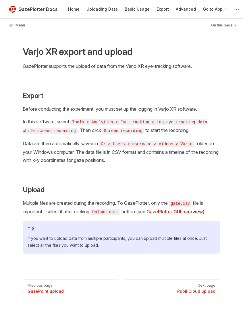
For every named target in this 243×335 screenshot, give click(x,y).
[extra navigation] (236, 9)
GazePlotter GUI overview (174, 212)
